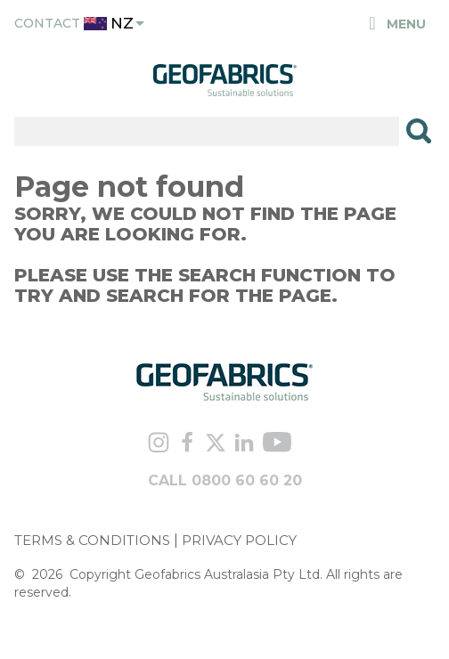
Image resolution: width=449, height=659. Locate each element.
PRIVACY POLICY (239, 540)
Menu (396, 24)
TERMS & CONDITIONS (92, 540)
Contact (47, 23)
